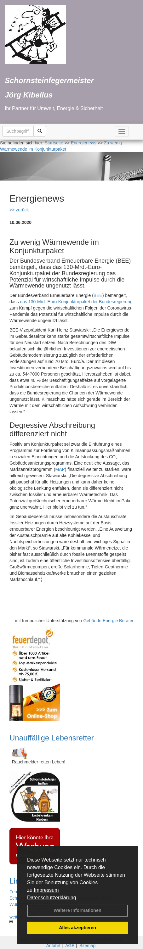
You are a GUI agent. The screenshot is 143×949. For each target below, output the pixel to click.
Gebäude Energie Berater (108, 620)
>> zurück (19, 209)
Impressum (46, 890)
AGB (70, 945)
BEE (98, 295)
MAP (60, 469)
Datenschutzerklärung (51, 897)
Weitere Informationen (77, 910)
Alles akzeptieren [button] (77, 927)
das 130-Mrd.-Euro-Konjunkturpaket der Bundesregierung (76, 301)
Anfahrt (53, 945)
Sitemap (87, 945)
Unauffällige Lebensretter (51, 738)
